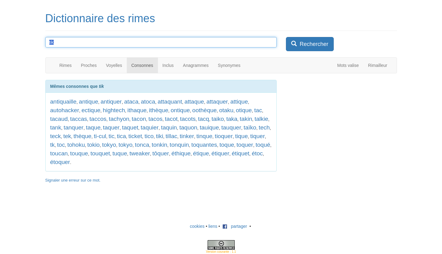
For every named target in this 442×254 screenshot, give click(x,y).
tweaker (140, 153)
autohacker (64, 110)
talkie (261, 119)
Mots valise (348, 65)
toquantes (204, 144)
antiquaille (63, 101)
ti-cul (100, 136)
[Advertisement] (332, 118)
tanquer (73, 127)
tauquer (231, 127)
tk (52, 144)
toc (61, 144)
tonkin (159, 144)
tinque (204, 136)
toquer (245, 144)
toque (226, 144)
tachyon (119, 119)
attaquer (217, 101)
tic (111, 136)
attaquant (170, 101)
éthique (181, 153)
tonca (142, 144)
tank (55, 127)
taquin (169, 127)
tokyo (109, 144)
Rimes (66, 65)
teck (55, 136)
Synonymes (229, 65)
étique (201, 153)
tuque (119, 153)
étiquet (240, 153)
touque (79, 153)
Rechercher (309, 44)
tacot (171, 119)
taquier (150, 127)
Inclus (168, 65)
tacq (203, 119)
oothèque (204, 110)
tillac (171, 136)
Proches (89, 65)
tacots (188, 119)
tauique (209, 127)
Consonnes (142, 65)
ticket (135, 136)
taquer (111, 127)
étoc (257, 153)
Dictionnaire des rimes (100, 18)
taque (93, 127)
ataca (131, 101)
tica (121, 136)
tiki (159, 136)
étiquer (220, 153)
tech (264, 127)
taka (232, 119)
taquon (188, 127)
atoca (148, 101)
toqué (262, 144)
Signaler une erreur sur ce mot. (73, 180)
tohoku (76, 144)
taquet (130, 127)
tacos (155, 119)
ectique (90, 110)
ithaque (137, 110)
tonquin (179, 144)
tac (258, 110)
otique (244, 110)
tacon (139, 119)
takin (246, 119)
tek (67, 136)
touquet (100, 153)
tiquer (257, 136)
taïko (250, 127)
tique (241, 136)
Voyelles (114, 65)
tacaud (59, 119)
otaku (226, 110)
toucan (59, 153)
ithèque (158, 110)
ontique (180, 110)
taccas (78, 119)
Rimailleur (377, 65)
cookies (197, 226)
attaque (194, 101)
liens (213, 226)
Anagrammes (196, 65)
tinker (187, 136)
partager (234, 226)
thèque (82, 136)
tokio (93, 144)
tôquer (160, 153)
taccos (97, 119)
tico (149, 136)
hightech (114, 110)
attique (239, 101)
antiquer (111, 101)
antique (88, 101)
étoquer (60, 162)
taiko (218, 119)
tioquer (224, 136)
